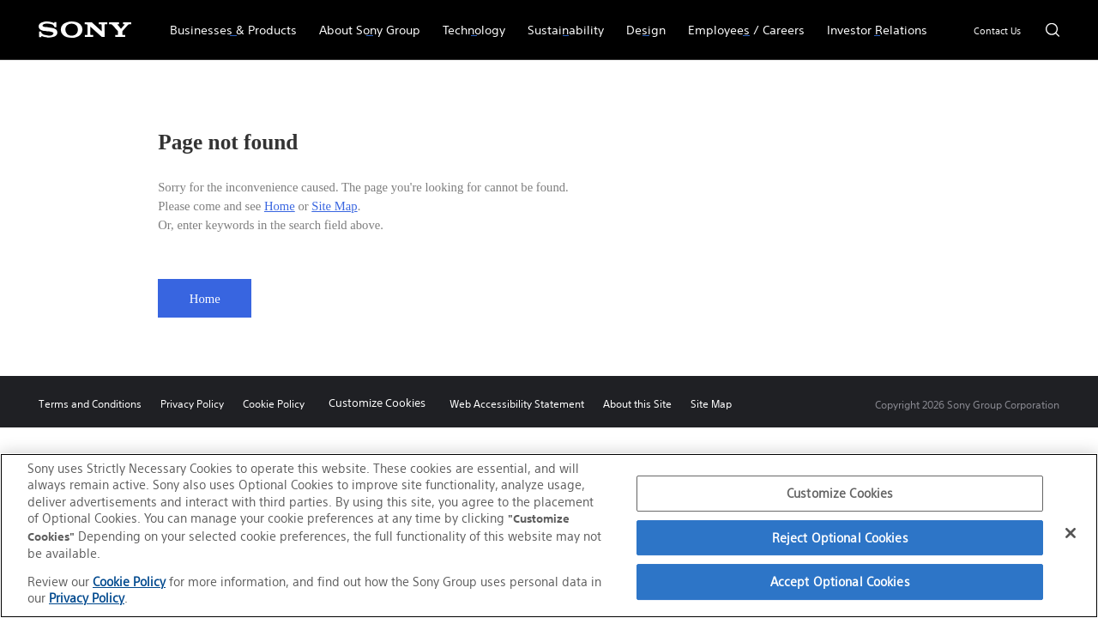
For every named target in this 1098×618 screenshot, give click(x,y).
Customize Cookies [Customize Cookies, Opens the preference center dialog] (840, 493)
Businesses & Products (228, 22)
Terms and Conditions (90, 404)
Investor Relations (871, 22)
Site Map (334, 206)
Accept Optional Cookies (840, 581)
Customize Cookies (377, 403)
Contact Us (997, 31)
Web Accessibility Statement (516, 404)
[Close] (1070, 533)
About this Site (637, 404)
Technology (468, 22)
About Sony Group (364, 22)
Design (640, 22)
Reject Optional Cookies (840, 537)
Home (279, 206)
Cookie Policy (274, 404)
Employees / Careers (741, 22)
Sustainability (560, 22)
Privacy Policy (192, 404)
